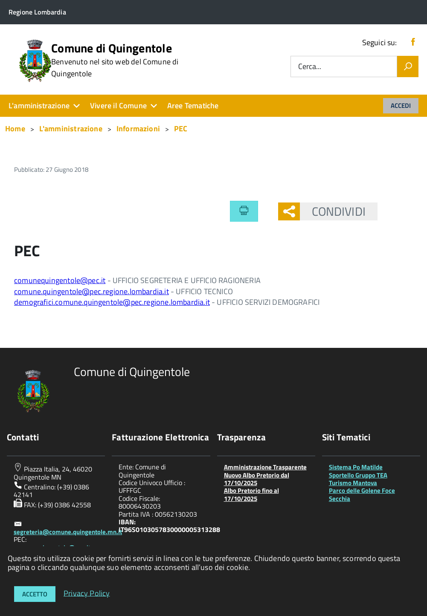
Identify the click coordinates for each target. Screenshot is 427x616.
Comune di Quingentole (114, 60)
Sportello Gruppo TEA (358, 475)
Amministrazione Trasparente (265, 467)
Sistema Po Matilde (356, 467)
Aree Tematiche (193, 105)
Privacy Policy (87, 593)
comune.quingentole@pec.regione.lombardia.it (91, 291)
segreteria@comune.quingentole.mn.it (68, 532)
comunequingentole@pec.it (59, 280)
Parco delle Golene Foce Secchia (362, 494)
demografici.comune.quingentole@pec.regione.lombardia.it (112, 302)
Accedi (401, 105)
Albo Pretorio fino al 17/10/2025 (251, 494)
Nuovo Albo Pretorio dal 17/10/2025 (256, 479)
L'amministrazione (39, 105)
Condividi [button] (333, 211)
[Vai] (407, 66)
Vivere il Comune (118, 105)
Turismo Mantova (353, 483)
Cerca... (309, 66)
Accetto (34, 594)
